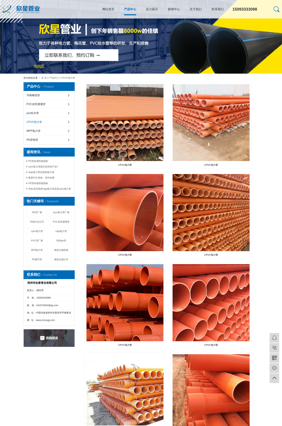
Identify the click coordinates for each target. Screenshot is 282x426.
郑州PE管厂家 (115, 423)
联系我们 (218, 9)
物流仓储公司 (61, 259)
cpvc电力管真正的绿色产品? (43, 166)
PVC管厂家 (37, 240)
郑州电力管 (37, 250)
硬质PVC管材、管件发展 (41, 177)
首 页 (44, 77)
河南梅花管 (33, 95)
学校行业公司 (37, 221)
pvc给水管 (33, 113)
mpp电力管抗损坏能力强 (41, 172)
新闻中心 (174, 9)
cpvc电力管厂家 (61, 212)
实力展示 (152, 9)
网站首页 (108, 9)
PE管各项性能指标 (38, 161)
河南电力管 (103, 423)
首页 (157, 406)
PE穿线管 (32, 139)
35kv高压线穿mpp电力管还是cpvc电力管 (49, 188)
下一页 (179, 406)
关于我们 (196, 9)
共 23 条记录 (143, 406)
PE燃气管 (37, 259)
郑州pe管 (61, 240)
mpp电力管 (61, 231)
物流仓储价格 (61, 250)
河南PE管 (93, 423)
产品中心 (130, 9)
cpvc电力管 (37, 231)
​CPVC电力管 (231, 329)
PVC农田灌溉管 (36, 104)
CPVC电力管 (68, 77)
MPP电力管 (33, 130)
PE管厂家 (37, 212)
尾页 (190, 406)
